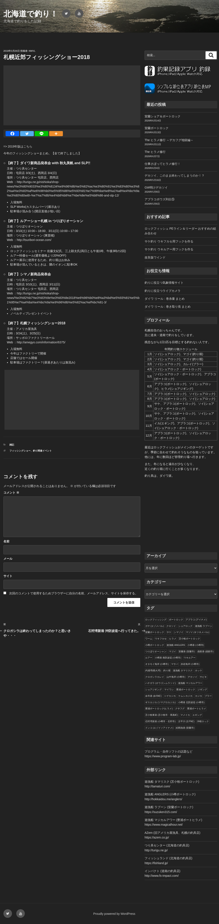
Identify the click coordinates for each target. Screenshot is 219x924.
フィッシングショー (20, 450)
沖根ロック (203, 721)
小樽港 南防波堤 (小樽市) (168, 657)
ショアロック (185, 626)
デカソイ (192, 677)
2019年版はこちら (20, 146)
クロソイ (171, 626)
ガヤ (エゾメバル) (154, 626)
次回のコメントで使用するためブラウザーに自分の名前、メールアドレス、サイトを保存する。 (73, 593)
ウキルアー (189, 657)
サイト (7, 576)
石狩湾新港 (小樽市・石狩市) (160, 721)
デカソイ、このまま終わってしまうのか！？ (174, 175)
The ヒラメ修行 (155, 152)
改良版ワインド (155, 257)
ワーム (148, 638)
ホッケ (198, 670)
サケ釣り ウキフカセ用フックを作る (169, 241)
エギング (197, 715)
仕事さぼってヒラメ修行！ (163, 163)
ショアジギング (153, 689)
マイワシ (169, 689)
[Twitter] (27, 133)
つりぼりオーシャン (155, 651)
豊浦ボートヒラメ (196, 708)
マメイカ (185, 715)
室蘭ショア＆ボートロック (163, 116)
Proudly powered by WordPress (114, 913)
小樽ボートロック (154, 645)
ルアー (148, 657)
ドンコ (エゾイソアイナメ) (159, 727)
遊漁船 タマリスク (182, 670)
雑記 (11, 444)
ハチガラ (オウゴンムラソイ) (160, 683)
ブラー (208, 696)
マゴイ (172, 651)
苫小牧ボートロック (189, 638)
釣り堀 (166, 670)
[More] (56, 133)
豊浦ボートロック (185, 689)
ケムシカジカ (185, 696)
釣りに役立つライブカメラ (163, 290)
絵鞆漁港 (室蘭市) (185, 727)
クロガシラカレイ (154, 677)
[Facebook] (12, 133)
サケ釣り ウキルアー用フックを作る (169, 249)
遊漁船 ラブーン (203, 626)
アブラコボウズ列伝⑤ (160, 199)
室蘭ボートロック (157, 128)
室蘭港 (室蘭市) (187, 651)
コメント (11, 492)
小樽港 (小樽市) (196, 645)
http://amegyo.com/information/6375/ (41, 342)
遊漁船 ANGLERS (176, 645)
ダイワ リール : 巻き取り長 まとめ (168, 306)
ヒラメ (172, 638)
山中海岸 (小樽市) (176, 677)
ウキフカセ (161, 638)
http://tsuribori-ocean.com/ (34, 240)
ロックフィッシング (155, 619)
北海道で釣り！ (30, 13)
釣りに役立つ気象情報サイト (164, 282)
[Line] (41, 133)
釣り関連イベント (42, 450)
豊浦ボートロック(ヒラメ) (159, 708)
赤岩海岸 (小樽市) (190, 664)
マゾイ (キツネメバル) (197, 632)
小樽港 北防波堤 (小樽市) (191, 702)
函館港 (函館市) (205, 651)
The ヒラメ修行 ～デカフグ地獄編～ (169, 140)
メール (7, 558)
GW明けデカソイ (156, 187)
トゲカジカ (170, 696)
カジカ (198, 696)
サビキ (203, 677)
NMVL (32, 51)
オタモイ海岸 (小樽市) (157, 664)
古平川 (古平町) (186, 721)
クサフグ (180, 708)
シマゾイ (178, 632)
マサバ (174, 664)
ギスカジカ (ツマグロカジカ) (160, 702)
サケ (169, 632)
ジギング (202, 689)
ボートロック (176, 619)
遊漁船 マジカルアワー (190, 683)
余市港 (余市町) (153, 696)
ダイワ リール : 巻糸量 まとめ (165, 298)
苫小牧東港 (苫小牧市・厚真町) (161, 715)
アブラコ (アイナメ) (196, 619)
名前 (6, 541)
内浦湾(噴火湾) (153, 670)
